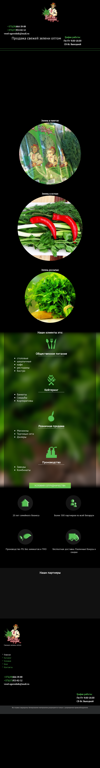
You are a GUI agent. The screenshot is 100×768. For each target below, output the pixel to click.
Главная (7, 654)
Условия (7, 661)
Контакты (8, 667)
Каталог (7, 657)
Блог (6, 664)
